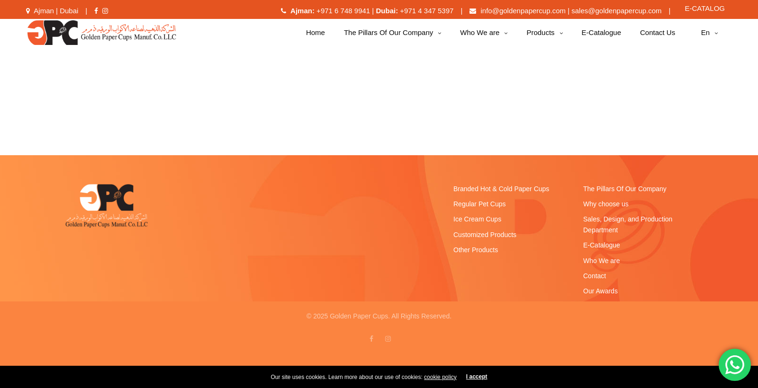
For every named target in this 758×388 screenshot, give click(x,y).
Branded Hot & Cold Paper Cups (501, 193)
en (705, 37)
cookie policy (440, 382)
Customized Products (484, 239)
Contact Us (657, 37)
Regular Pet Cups (479, 208)
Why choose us (606, 208)
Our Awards (600, 296)
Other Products (475, 254)
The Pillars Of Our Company (388, 37)
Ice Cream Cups (477, 224)
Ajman (44, 15)
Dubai (69, 15)
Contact (594, 280)
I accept (476, 381)
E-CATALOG (705, 13)
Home (315, 37)
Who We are (479, 37)
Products (540, 37)
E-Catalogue (601, 37)
